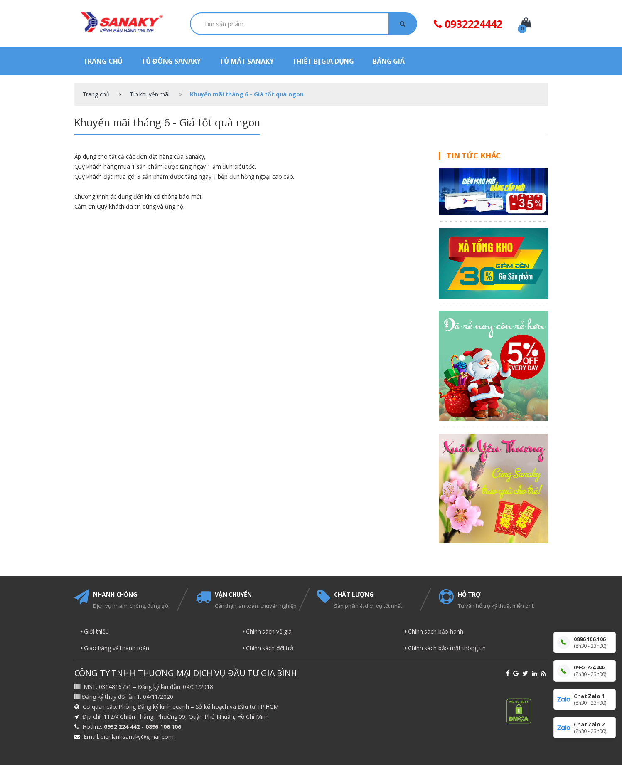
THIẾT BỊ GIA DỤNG (323, 61)
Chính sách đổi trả (268, 648)
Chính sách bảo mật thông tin (445, 648)
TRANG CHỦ (103, 61)
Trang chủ (96, 94)
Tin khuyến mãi (150, 94)
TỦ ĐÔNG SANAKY (171, 61)
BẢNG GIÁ (389, 61)
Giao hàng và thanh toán (115, 648)
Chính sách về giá (267, 631)
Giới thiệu (95, 631)
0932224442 (468, 24)
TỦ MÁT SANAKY (246, 61)
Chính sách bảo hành (434, 631)
